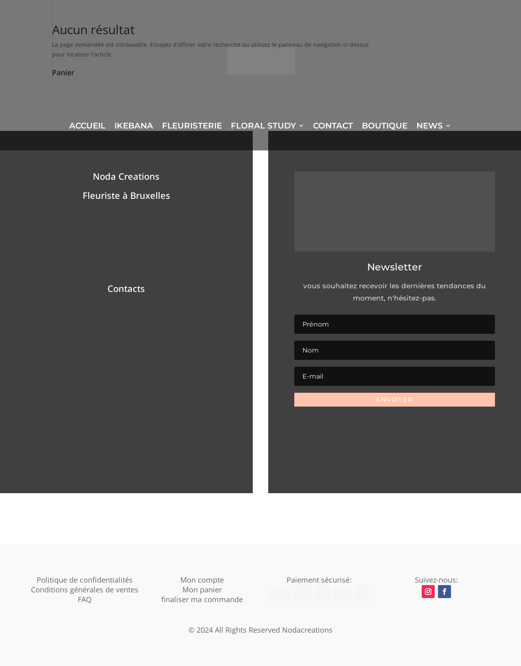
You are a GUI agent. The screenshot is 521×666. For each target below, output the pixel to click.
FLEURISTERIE (192, 127)
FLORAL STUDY (263, 127)
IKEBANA (133, 127)
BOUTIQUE (384, 127)
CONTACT (333, 127)
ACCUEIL (87, 127)
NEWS (429, 127)
